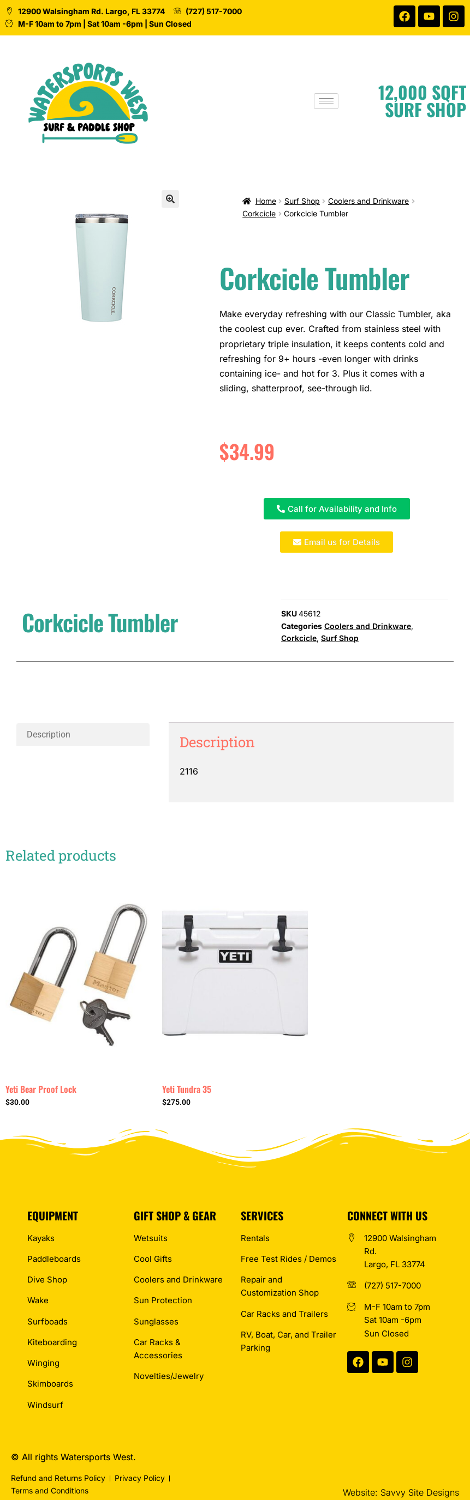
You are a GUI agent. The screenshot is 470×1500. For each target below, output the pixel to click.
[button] (170, 199)
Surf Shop (302, 200)
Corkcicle (259, 213)
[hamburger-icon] (330, 101)
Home (265, 200)
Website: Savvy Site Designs (401, 1492)
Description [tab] (48, 734)
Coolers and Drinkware (368, 200)
